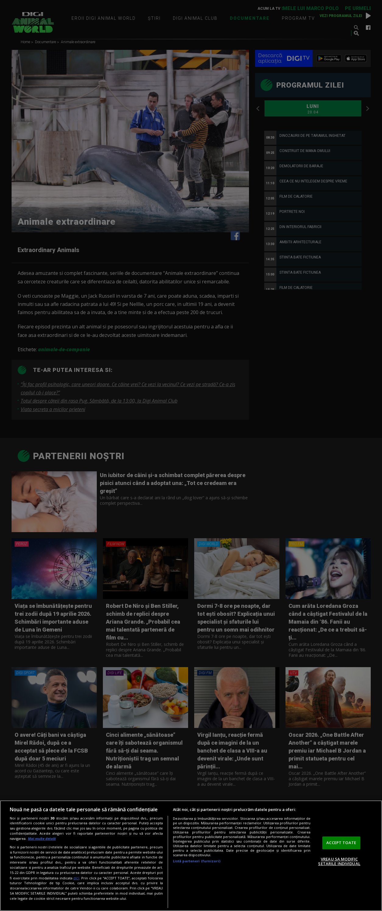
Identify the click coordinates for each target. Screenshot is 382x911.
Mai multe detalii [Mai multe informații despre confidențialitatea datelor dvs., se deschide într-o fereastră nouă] (42, 838)
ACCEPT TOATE (341, 842)
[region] (191, 855)
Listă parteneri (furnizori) (196, 861)
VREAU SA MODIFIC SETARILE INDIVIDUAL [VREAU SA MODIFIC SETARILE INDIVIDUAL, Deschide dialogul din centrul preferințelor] (339, 861)
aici (76, 878)
